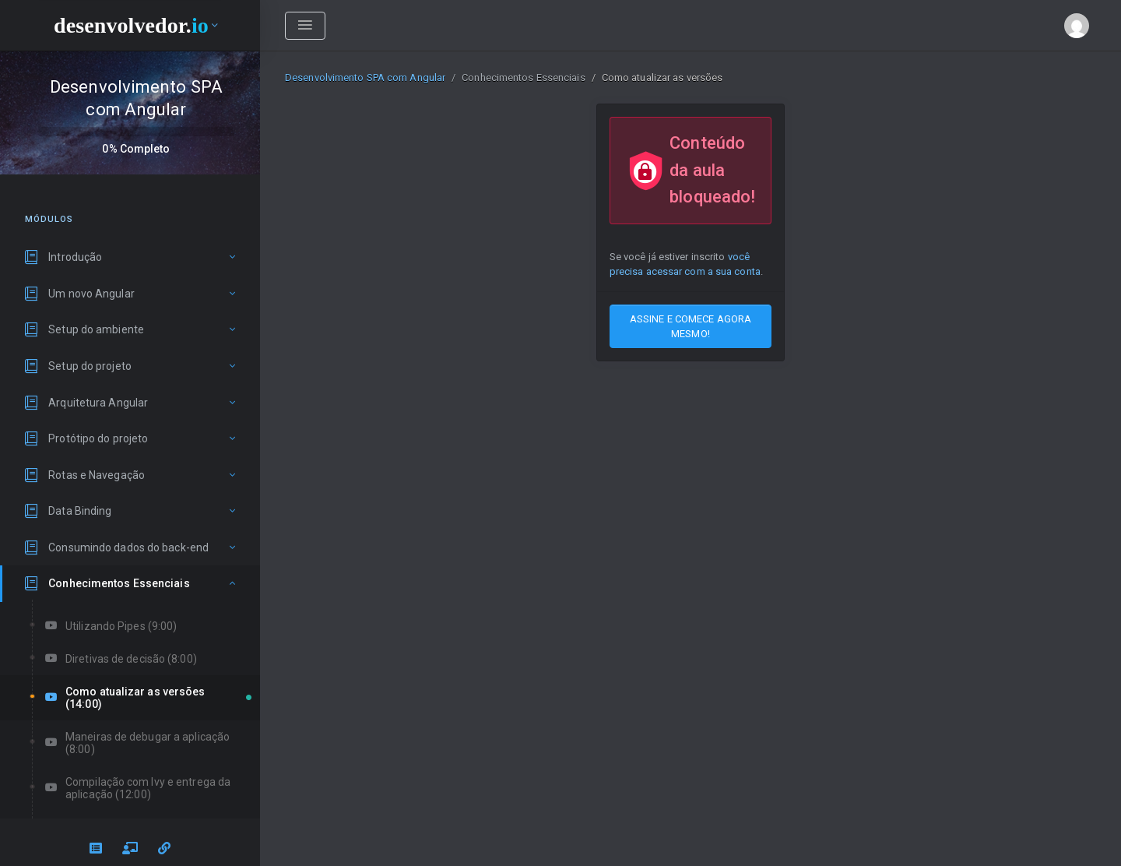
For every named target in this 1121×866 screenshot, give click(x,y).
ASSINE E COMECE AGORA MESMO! (690, 326)
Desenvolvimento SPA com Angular (365, 77)
